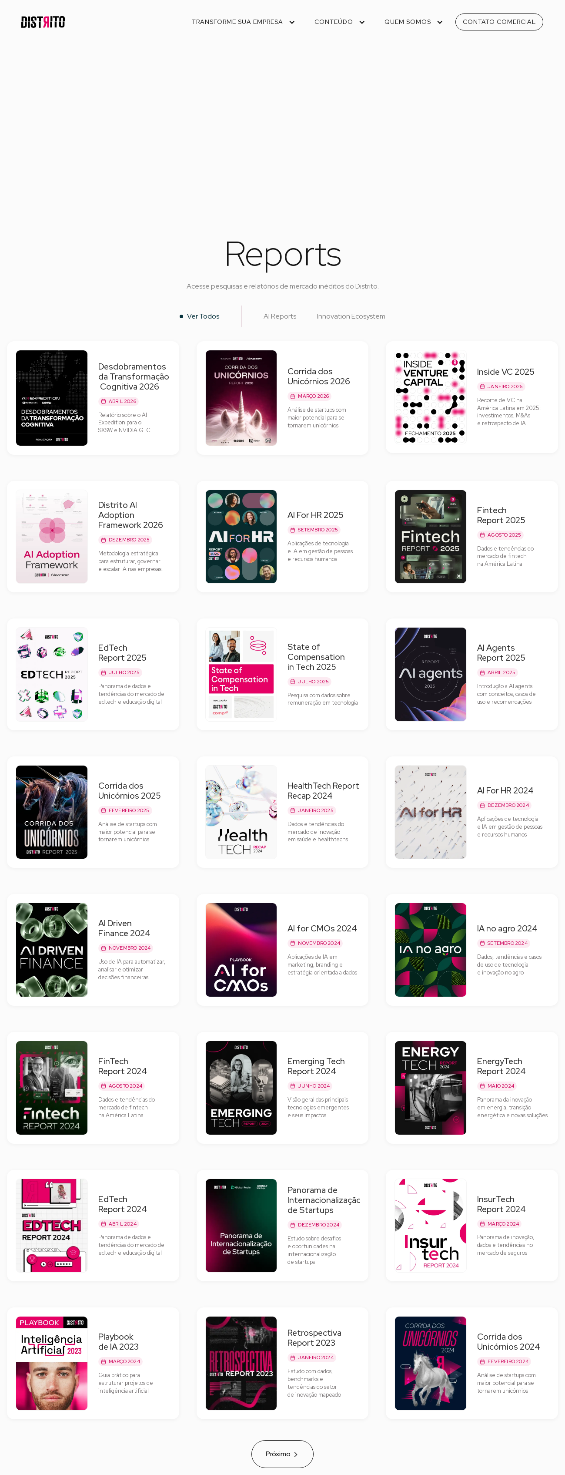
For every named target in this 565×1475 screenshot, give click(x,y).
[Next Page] (282, 1454)
